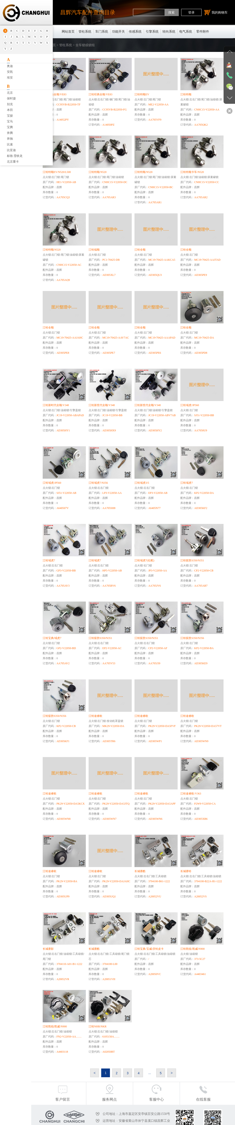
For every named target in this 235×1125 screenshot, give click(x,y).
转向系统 (168, 31)
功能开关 (118, 31)
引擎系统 (152, 31)
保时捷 (11, 98)
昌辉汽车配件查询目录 (87, 12)
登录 (191, 12)
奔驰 (10, 138)
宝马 (10, 121)
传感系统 (135, 31)
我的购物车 (216, 12)
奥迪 (10, 66)
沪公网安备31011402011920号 (168, 1120)
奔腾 (10, 133)
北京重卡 (13, 161)
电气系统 (185, 31)
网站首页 (68, 31)
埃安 (10, 77)
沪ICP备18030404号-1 (130, 1120)
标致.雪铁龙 (14, 156)
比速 (10, 144)
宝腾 (10, 127)
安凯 (10, 71)
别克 (10, 104)
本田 (10, 110)
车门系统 (101, 31)
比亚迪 (11, 150)
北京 (10, 92)
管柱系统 (84, 31)
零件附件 (202, 31)
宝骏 (10, 115)
